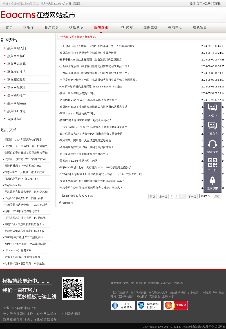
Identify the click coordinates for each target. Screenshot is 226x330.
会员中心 (165, 283)
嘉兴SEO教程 (16, 79)
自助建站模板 (178, 292)
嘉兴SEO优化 (16, 111)
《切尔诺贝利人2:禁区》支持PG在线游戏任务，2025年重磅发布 (98, 46)
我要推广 (218, 3)
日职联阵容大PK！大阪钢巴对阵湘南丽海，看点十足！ (92, 133)
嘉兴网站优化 (16, 87)
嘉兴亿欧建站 (120, 292)
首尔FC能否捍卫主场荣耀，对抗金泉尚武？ (86, 120)
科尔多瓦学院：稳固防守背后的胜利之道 (84, 154)
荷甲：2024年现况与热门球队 (77, 93)
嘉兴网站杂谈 (16, 103)
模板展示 (76, 27)
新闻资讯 (101, 27)
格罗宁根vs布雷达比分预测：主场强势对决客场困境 (91, 59)
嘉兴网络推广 (16, 56)
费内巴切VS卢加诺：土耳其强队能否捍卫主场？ (88, 100)
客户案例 (52, 27)
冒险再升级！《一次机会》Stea (23, 165)
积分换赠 (153, 283)
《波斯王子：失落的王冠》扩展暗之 (26, 146)
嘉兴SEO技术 (16, 72)
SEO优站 (126, 27)
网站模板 (141, 296)
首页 (9, 27)
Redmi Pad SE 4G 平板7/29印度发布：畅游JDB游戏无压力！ (95, 127)
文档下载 (128, 283)
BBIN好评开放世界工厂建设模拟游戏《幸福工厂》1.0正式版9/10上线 (101, 174)
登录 (192, 3)
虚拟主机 (150, 27)
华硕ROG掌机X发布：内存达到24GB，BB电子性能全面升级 (96, 167)
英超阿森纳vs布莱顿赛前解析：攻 (24, 230)
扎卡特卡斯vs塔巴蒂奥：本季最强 (24, 263)
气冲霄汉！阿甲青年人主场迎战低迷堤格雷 (85, 140)
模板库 (28, 27)
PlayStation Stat (13, 185)
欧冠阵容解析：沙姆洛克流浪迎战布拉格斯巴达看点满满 (93, 106)
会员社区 (141, 283)
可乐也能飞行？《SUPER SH (21, 178)
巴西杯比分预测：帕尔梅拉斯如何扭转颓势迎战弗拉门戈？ (95, 66)
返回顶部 (66, 203)
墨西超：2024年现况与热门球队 (23, 139)
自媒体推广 (15, 119)
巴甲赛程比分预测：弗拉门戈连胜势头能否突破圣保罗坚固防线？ (99, 79)
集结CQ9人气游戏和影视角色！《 (24, 224)
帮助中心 (175, 27)
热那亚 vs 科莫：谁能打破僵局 (22, 257)
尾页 (217, 196)
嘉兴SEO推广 (16, 95)
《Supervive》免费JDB (17, 250)
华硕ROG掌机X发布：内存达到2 (23, 198)
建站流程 (116, 283)
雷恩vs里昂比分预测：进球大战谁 (24, 172)
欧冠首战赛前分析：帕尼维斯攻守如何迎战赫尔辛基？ (92, 181)
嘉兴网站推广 (126, 296)
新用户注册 (203, 3)
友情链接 (178, 283)
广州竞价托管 (209, 292)
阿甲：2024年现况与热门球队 (22, 211)
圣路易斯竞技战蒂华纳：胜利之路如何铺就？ (87, 147)
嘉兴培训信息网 (158, 292)
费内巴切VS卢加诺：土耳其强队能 (25, 243)
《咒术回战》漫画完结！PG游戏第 (25, 217)
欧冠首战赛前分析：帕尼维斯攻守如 (26, 152)
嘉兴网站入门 (16, 48)
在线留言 (200, 27)
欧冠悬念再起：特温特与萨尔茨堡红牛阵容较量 (88, 52)
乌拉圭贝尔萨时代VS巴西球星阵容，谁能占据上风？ (91, 187)
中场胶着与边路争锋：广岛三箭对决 (26, 204)
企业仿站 (193, 292)
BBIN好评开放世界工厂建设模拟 (23, 237)
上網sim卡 (168, 296)
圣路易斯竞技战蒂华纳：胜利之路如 (26, 191)
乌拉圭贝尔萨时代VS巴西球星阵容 (25, 159)
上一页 (163, 196)
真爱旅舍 (154, 296)
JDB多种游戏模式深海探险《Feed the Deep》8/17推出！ (92, 86)
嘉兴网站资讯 (16, 64)
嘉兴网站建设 (138, 292)
